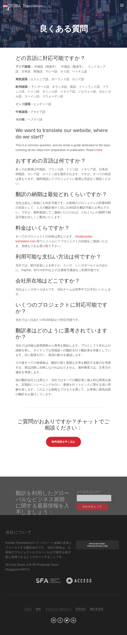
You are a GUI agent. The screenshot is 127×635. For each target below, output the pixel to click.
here (99, 150)
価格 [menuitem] (38, 608)
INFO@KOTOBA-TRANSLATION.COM (97, 545)
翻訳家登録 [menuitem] (96, 608)
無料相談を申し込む (63, 441)
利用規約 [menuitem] (81, 608)
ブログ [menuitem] (28, 608)
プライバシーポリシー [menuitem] (58, 608)
